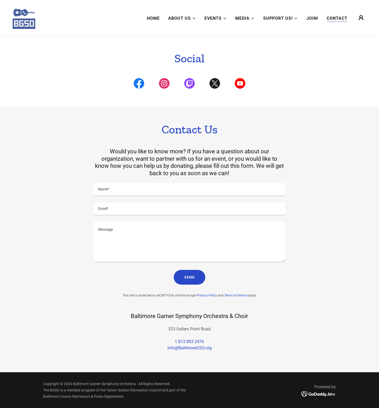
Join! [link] (312, 18)
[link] (24, 17)
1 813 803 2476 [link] (189, 341)
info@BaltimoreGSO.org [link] (189, 347)
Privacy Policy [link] (207, 295)
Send (189, 277)
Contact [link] (337, 18)
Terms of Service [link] (235, 295)
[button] (182, 18)
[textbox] (189, 189)
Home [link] (153, 18)
